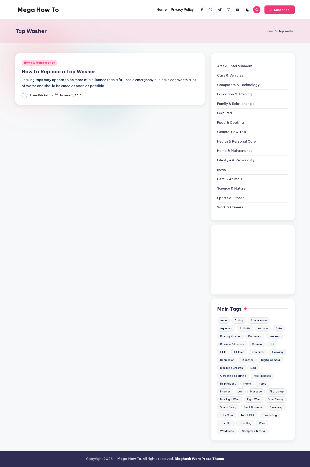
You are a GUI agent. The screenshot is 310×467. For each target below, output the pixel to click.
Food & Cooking (230, 122)
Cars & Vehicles (230, 75)
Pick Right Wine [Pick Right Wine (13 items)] (229, 399)
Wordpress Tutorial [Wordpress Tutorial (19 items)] (253, 431)
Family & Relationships (235, 103)
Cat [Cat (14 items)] (272, 344)
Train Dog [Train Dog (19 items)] (245, 423)
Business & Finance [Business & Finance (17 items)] (232, 344)
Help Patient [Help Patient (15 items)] (228, 383)
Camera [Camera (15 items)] (257, 344)
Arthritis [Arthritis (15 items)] (245, 328)
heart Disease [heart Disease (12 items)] (262, 375)
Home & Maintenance (39, 62)
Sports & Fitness (230, 198)
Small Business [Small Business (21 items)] (253, 407)
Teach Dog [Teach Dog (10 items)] (270, 415)
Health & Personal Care (236, 141)
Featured (224, 113)
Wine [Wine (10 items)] (262, 423)
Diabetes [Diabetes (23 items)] (248, 359)
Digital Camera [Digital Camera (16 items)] (270, 359)
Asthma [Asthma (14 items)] (263, 328)
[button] (279, 9)
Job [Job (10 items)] (240, 391)
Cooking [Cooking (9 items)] (277, 352)
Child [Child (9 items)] (223, 352)
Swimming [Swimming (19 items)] (276, 407)
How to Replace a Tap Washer (58, 71)
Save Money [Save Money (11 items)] (276, 399)
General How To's (231, 132)
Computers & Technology (238, 85)
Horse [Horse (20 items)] (262, 383)
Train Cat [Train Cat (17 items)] (226, 423)
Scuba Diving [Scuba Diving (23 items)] (228, 407)
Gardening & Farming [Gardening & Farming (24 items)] (233, 375)
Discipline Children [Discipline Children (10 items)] (231, 367)
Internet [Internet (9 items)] (225, 391)
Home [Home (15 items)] (247, 383)
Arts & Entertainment (235, 66)
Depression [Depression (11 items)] (227, 359)
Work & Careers (230, 207)
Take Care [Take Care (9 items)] (226, 415)
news (221, 169)
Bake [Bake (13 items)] (279, 328)
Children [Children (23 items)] (239, 352)
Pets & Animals (229, 179)
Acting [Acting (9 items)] (239, 320)
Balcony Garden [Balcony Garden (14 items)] (230, 336)
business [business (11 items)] (274, 336)
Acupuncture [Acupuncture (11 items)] (259, 320)
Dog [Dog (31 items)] (253, 367)
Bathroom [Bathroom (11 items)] (254, 336)
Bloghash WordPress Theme (199, 458)
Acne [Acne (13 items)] (223, 320)
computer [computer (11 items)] (258, 352)
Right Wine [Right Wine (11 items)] (253, 399)
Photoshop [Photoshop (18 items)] (277, 391)
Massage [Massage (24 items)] (256, 391)
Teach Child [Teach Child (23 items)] (248, 415)
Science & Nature (231, 188)
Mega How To (38, 10)
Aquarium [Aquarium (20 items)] (226, 328)
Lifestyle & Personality (236, 160)
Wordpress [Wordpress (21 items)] (227, 431)
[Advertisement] (252, 259)
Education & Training (234, 94)
